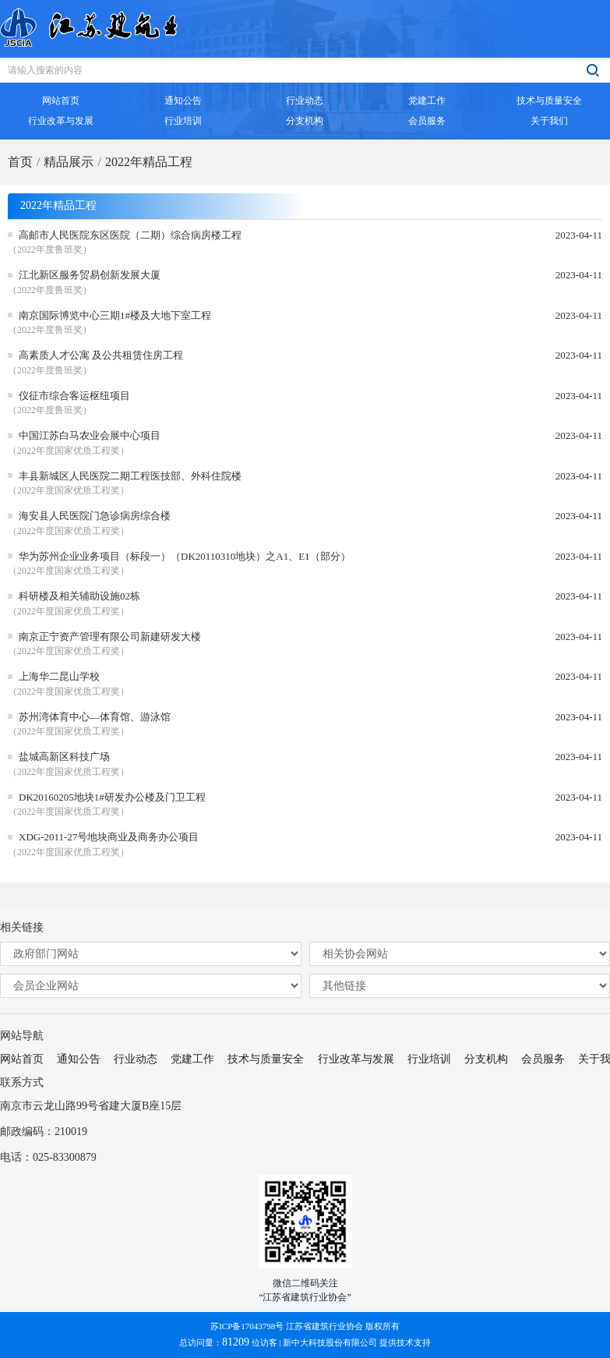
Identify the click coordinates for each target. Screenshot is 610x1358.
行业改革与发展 (356, 1059)
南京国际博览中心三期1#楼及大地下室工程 (115, 315)
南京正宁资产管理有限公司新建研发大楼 (110, 636)
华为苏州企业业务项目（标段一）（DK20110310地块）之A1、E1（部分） (185, 556)
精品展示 (68, 161)
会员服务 (543, 1059)
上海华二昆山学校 (59, 676)
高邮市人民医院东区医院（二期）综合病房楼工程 (130, 235)
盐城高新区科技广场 (64, 756)
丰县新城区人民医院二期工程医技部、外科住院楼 (130, 476)
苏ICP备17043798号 (247, 1326)
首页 (20, 161)
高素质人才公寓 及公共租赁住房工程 (101, 355)
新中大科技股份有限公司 (330, 1342)
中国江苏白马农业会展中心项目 (89, 435)
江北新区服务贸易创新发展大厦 (89, 275)
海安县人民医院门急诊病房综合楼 (95, 516)
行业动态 (135, 1059)
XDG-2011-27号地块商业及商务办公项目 (109, 837)
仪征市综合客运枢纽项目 (74, 395)
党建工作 (192, 1059)
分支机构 (486, 1059)
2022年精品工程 (148, 161)
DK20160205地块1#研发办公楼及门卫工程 (112, 797)
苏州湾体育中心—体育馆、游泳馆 (95, 717)
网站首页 (22, 1059)
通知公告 (78, 1059)
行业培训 (429, 1059)
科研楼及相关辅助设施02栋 (79, 596)
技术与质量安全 (265, 1059)
